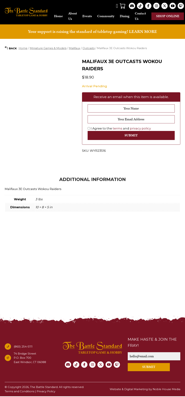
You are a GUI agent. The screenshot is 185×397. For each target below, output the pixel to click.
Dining (124, 16)
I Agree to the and (119, 129)
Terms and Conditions (19, 392)
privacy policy (140, 129)
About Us (72, 16)
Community (105, 16)
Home (58, 16)
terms (117, 129)
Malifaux (74, 49)
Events (87, 16)
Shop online (167, 16)
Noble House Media (166, 390)
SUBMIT (148, 367)
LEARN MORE (143, 32)
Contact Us (140, 16)
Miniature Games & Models (48, 49)
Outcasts (89, 49)
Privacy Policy (46, 392)
